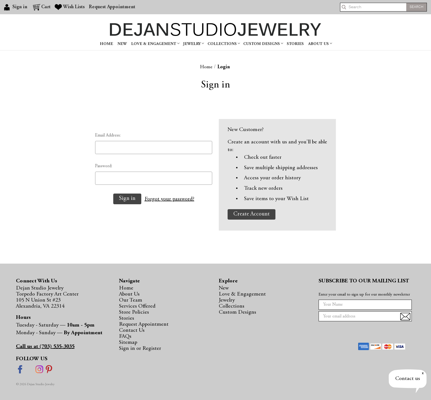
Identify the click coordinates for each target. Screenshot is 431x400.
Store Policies (134, 312)
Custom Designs (263, 44)
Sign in (127, 348)
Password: (103, 166)
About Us (320, 44)
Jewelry (193, 44)
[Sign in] (16, 7)
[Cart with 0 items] (42, 7)
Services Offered (137, 306)
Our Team (130, 300)
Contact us (407, 378)
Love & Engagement (155, 44)
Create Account (251, 214)
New (122, 44)
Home (106, 44)
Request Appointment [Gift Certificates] (112, 7)
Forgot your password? (169, 199)
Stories (295, 44)
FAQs (125, 336)
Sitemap (128, 342)
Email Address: (108, 135)
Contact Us (132, 330)
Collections (224, 44)
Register (151, 348)
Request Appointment (143, 324)
